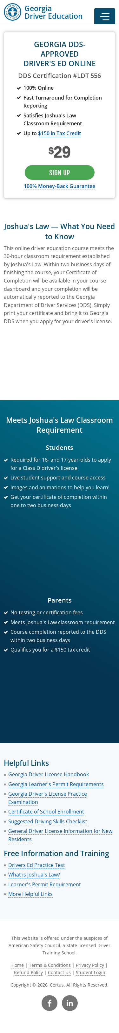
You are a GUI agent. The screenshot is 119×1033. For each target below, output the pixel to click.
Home (17, 965)
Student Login (90, 972)
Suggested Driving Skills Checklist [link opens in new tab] (47, 821)
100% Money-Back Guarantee (59, 186)
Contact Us (59, 972)
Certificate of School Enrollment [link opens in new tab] (46, 811)
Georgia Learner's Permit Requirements (56, 784)
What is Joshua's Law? (34, 874)
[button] (104, 16)
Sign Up (59, 173)
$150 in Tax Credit (59, 133)
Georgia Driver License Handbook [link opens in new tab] (48, 774)
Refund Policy (28, 972)
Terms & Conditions (50, 965)
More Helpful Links (30, 893)
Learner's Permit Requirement (44, 884)
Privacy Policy (90, 965)
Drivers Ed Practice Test (36, 865)
